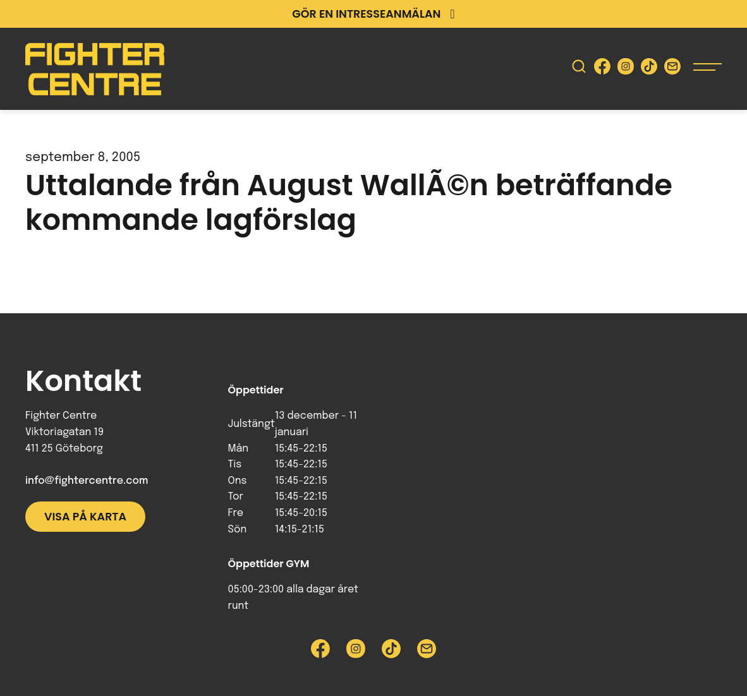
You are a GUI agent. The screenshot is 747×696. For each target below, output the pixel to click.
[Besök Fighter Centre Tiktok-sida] (649, 69)
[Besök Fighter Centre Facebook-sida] (602, 69)
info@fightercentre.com (86, 481)
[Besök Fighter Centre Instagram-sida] (625, 69)
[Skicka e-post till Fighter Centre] (672, 69)
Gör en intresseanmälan (373, 14)
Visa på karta (85, 516)
